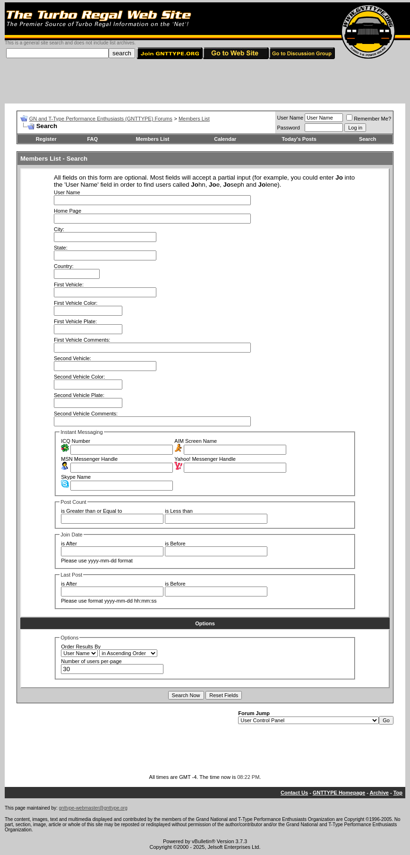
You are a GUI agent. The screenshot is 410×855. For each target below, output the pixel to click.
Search (367, 139)
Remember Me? (368, 118)
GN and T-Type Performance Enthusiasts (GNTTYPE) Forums (100, 118)
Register (46, 139)
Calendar (225, 139)
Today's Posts (299, 139)
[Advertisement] (205, 82)
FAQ (92, 139)
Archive (379, 792)
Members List (194, 118)
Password (288, 127)
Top (397, 792)
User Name (290, 118)
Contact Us (294, 792)
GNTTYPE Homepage (339, 792)
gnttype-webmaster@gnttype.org (93, 808)
